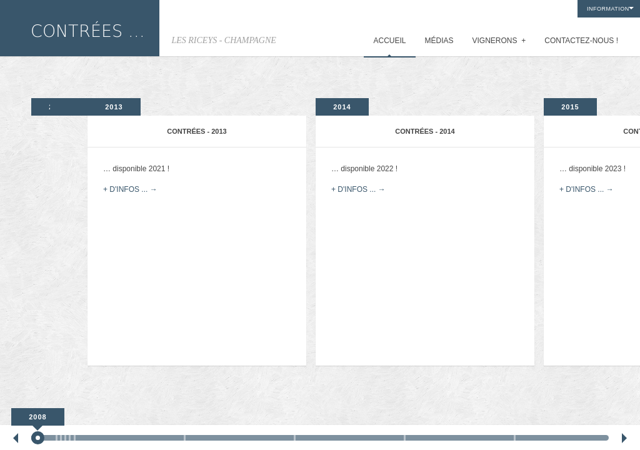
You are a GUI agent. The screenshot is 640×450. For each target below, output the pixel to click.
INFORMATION (608, 9)
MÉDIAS (439, 40)
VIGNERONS (499, 40)
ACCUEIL (389, 40)
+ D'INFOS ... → (130, 189)
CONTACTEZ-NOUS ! (581, 40)
